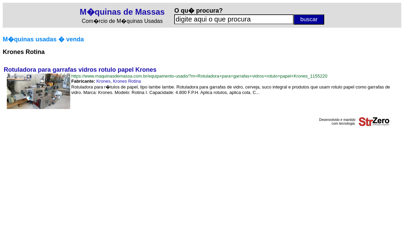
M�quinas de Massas (122, 11)
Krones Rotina (127, 81)
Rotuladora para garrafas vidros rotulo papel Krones (80, 69)
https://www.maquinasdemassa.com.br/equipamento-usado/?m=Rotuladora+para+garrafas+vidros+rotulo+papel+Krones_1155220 (199, 76)
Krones (103, 81)
